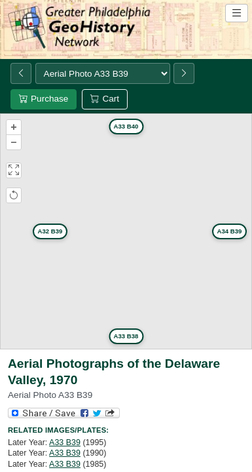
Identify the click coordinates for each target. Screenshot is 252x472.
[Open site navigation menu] (236, 13)
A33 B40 (126, 126)
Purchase (43, 99)
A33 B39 (65, 442)
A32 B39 (50, 231)
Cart (104, 99)
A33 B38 (126, 336)
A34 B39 (229, 231)
